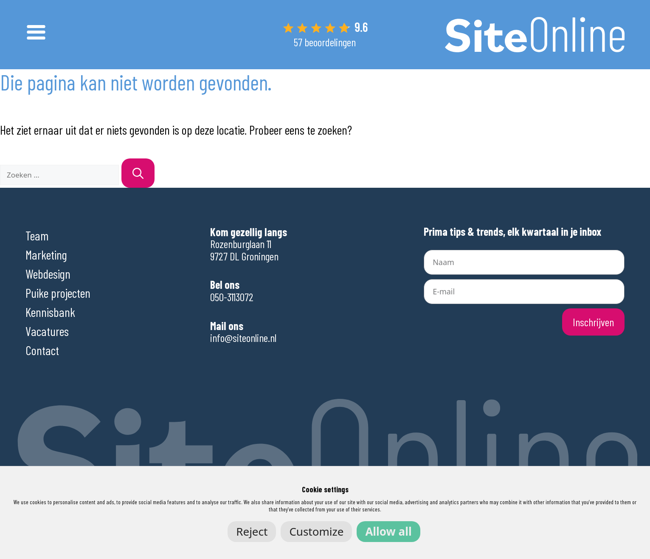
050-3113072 (231, 296)
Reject (251, 531)
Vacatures (47, 331)
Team (37, 235)
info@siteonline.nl (243, 337)
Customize (316, 531)
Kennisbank (50, 311)
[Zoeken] (138, 173)
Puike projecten (57, 292)
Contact (42, 350)
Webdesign (47, 273)
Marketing (46, 254)
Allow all (388, 531)
